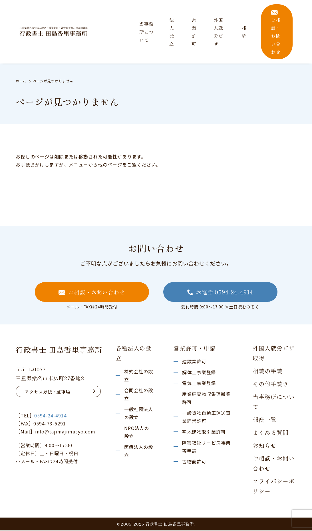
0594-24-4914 (50, 416)
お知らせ (265, 446)
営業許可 (194, 31)
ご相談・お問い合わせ (276, 32)
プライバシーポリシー (274, 486)
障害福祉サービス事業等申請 (206, 447)
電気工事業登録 (199, 383)
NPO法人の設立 (136, 432)
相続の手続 (268, 371)
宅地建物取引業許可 (204, 432)
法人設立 (171, 31)
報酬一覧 (265, 420)
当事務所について (146, 31)
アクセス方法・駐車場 (47, 392)
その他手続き (271, 384)
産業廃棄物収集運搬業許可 (206, 398)
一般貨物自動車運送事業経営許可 (206, 417)
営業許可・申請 (195, 348)
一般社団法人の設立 (138, 413)
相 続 (244, 31)
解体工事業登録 (199, 372)
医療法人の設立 (138, 451)
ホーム (21, 80)
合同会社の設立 (138, 394)
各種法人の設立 (134, 353)
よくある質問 (271, 433)
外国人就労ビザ (218, 31)
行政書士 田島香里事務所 (59, 350)
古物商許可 (194, 462)
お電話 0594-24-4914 (220, 292)
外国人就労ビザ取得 (274, 353)
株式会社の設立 (138, 375)
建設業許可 (194, 361)
